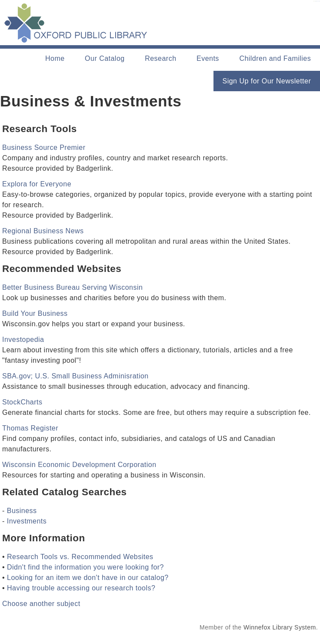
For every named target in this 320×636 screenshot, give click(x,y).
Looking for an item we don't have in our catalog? (88, 577)
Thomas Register (30, 428)
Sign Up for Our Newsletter (267, 81)
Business (22, 510)
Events (208, 58)
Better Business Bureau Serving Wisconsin (72, 287)
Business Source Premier (44, 147)
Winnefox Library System (279, 627)
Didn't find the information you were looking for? (85, 567)
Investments (27, 521)
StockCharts (22, 402)
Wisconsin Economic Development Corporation (79, 464)
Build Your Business (35, 313)
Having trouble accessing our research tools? (81, 588)
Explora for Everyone (36, 184)
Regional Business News (43, 231)
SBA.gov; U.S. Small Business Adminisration (75, 376)
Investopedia (23, 339)
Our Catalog (105, 58)
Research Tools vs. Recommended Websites (80, 556)
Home (55, 58)
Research (160, 58)
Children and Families (275, 58)
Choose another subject (41, 603)
